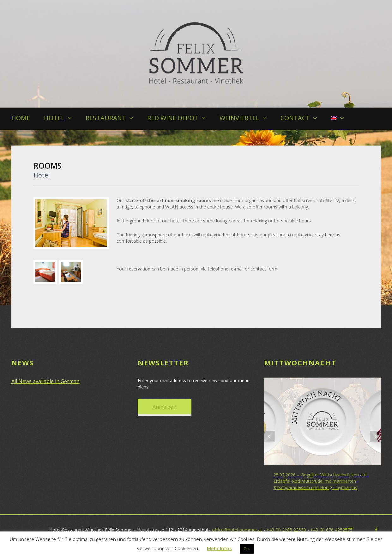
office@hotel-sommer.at (237, 530)
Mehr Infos (219, 548)
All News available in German (45, 381)
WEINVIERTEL (239, 118)
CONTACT (295, 118)
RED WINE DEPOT (172, 118)
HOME (20, 118)
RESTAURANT (106, 118)
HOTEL (54, 118)
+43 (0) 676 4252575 (331, 530)
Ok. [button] (247, 548)
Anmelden (164, 406)
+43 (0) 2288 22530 (286, 530)
